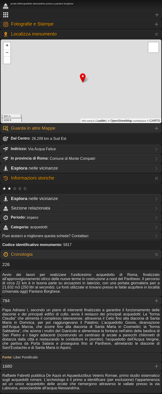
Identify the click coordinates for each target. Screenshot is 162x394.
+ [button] (7, 45)
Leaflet (101, 120)
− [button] (7, 52)
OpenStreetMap (121, 120)
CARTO (154, 120)
